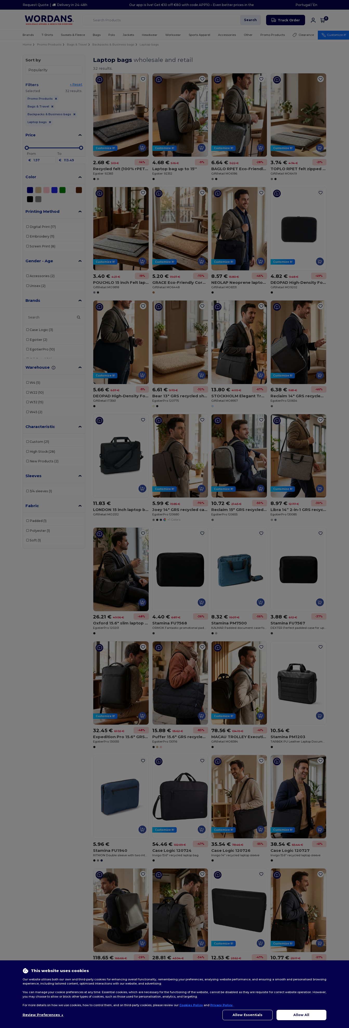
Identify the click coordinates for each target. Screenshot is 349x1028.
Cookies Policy (191, 1005)
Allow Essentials (247, 1015)
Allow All (301, 1015)
